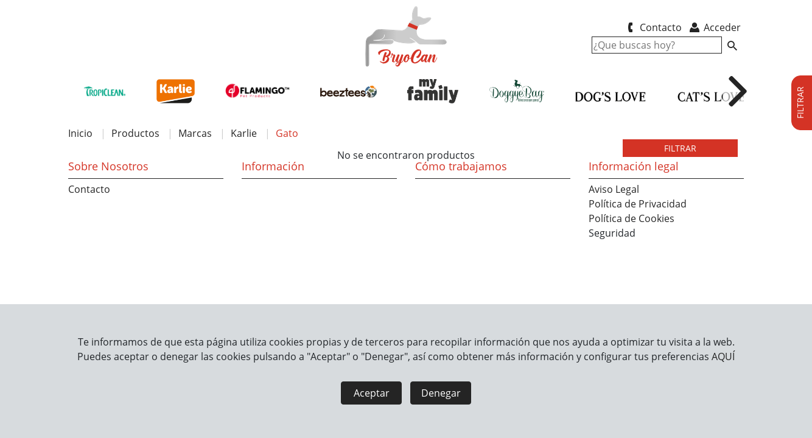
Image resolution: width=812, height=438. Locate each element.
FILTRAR (680, 148)
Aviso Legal (614, 189)
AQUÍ (723, 356)
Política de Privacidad (638, 203)
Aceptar (372, 393)
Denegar (441, 393)
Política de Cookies (631, 218)
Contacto (652, 27)
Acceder (714, 27)
